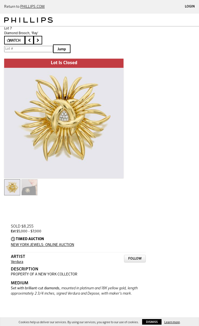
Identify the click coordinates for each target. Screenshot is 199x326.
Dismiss (152, 321)
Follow (135, 258)
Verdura (17, 262)
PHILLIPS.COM (32, 7)
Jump (61, 49)
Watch (15, 41)
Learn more (172, 322)
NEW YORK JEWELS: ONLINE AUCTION (42, 245)
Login (190, 6)
